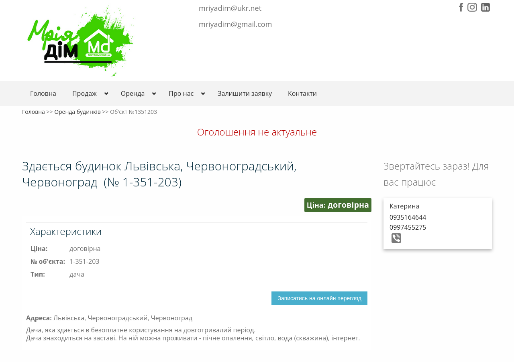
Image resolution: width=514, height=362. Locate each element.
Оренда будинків (77, 111)
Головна (43, 93)
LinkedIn (485, 7)
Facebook (461, 7)
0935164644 (408, 217)
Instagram (472, 7)
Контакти (302, 93)
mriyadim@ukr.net (230, 8)
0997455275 (408, 227)
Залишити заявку (245, 93)
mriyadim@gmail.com (235, 24)
